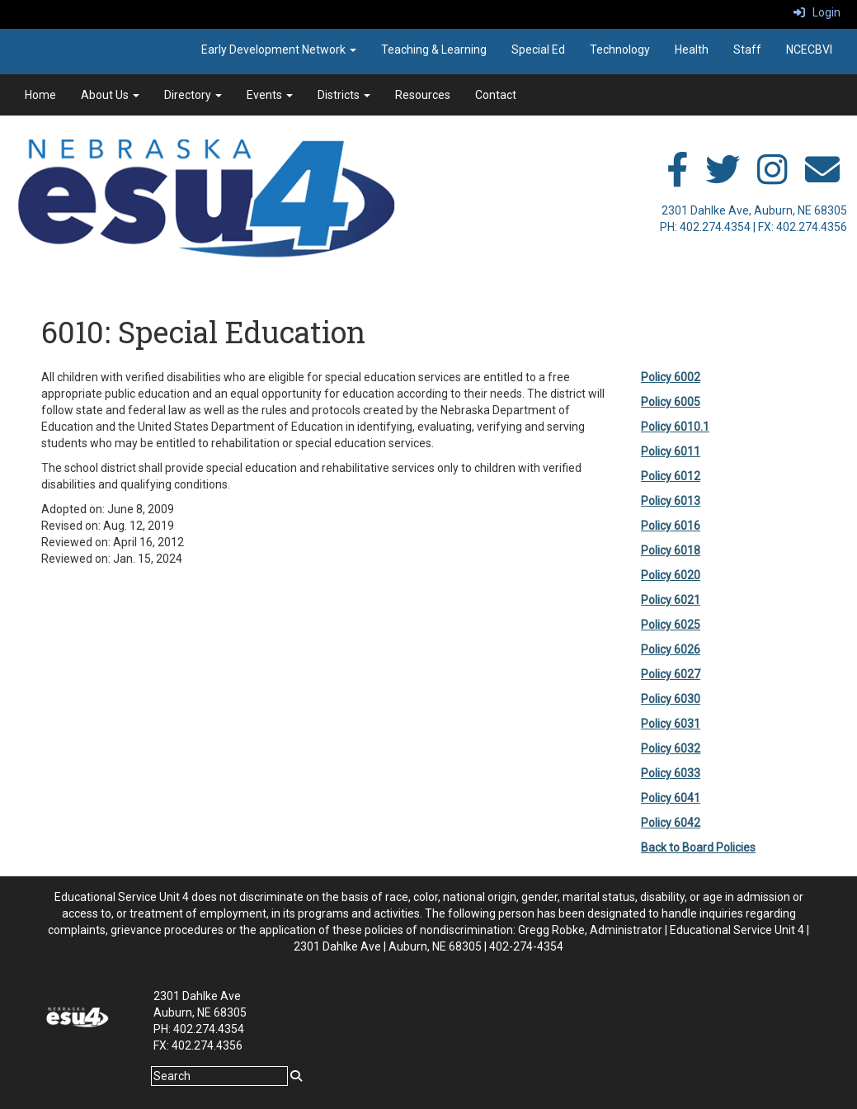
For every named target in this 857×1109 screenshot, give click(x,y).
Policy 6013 (670, 500)
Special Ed (538, 49)
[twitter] (722, 178)
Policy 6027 (670, 674)
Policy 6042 (670, 822)
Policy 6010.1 (675, 426)
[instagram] (772, 178)
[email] (822, 178)
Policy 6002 (670, 377)
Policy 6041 (670, 798)
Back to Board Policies (698, 847)
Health (692, 49)
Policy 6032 (670, 748)
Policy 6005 (670, 401)
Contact (495, 94)
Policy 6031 (670, 723)
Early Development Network (278, 49)
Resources (422, 94)
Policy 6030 (670, 699)
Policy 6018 (670, 550)
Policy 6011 (670, 451)
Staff (747, 49)
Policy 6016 (670, 525)
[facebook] (677, 178)
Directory (193, 94)
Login (817, 12)
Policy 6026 (670, 649)
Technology (620, 49)
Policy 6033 (670, 773)
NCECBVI (809, 49)
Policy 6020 (670, 575)
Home (40, 94)
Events (270, 94)
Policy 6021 (670, 599)
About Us (110, 94)
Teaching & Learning (434, 49)
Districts (344, 94)
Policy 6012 (670, 476)
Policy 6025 (670, 624)
